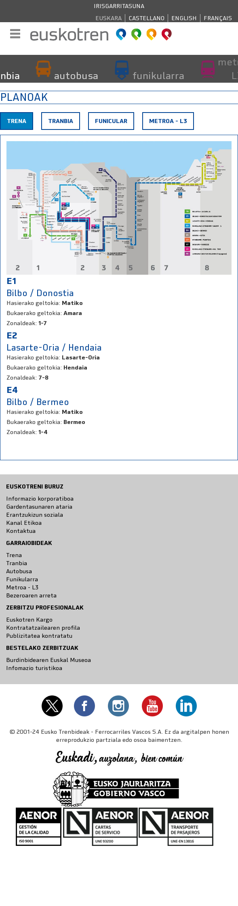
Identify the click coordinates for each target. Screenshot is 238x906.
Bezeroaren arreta (31, 595)
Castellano (146, 18)
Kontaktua (21, 530)
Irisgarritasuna (119, 6)
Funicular (111, 121)
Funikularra (22, 579)
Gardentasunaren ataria (39, 506)
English (184, 18)
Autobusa (19, 571)
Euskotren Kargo (29, 619)
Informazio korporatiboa (40, 498)
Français (218, 18)
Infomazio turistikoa (34, 668)
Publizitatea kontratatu (39, 635)
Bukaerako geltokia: (34, 313)
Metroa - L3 (168, 121)
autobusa (76, 75)
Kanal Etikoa (24, 522)
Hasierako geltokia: (33, 303)
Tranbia (60, 121)
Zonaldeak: (21, 323)
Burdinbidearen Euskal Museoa (48, 660)
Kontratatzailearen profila (43, 627)
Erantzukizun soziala (34, 514)
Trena (19, 123)
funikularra (158, 75)
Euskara (108, 18)
